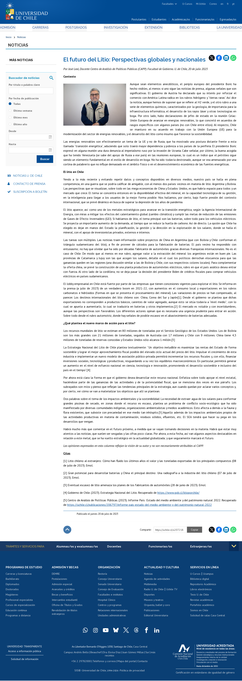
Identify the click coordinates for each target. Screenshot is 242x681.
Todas (15, 105)
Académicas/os (181, 20)
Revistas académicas (201, 602)
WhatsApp (233, 59)
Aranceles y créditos (63, 591)
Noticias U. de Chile (28, 177)
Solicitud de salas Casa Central (207, 617)
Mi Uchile (201, 3)
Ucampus (208, 576)
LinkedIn (226, 59)
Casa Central (140, 648)
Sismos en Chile (199, 612)
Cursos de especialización (20, 607)
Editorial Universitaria (156, 617)
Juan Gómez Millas (132, 653)
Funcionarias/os (204, 20)
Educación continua (16, 612)
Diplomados (12, 586)
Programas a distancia (18, 617)
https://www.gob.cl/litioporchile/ (178, 494)
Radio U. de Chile (154, 591)
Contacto (140, 661)
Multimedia (150, 586)
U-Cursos (187, 3)
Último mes (18, 119)
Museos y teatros (153, 602)
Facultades (168, 3)
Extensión (151, 29)
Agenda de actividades (157, 581)
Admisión (14, 29)
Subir (67, 532)
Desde (12, 132)
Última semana (20, 112)
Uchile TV (171, 591)
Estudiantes (159, 20)
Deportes (149, 597)
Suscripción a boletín (30, 193)
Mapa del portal (124, 661)
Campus (70, 653)
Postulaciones (59, 581)
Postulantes (139, 20)
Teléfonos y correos (104, 661)
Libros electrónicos (201, 591)
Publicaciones (151, 612)
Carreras (44, 29)
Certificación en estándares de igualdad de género (209, 674)
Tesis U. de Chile (199, 597)
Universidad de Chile (95, 670)
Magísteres (12, 597)
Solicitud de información (24, 661)
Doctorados (12, 591)
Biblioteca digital (199, 581)
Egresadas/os (228, 20)
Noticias (21, 38)
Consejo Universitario (110, 581)
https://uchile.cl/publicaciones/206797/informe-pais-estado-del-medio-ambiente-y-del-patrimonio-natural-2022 (139, 506)
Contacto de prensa (29, 185)
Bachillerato (12, 581)
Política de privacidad (130, 670)
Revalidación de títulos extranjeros (64, 614)
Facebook (218, 59)
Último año (18, 126)
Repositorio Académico (203, 586)
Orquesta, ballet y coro (157, 607)
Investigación (115, 29)
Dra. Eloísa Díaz (111, 653)
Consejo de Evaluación (110, 591)
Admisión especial (62, 586)
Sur (145, 653)
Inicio (9, 38)
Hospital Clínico (106, 602)
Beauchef (97, 653)
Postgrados (77, 29)
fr (228, 3)
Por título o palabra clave (24, 86)
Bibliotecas (184, 29)
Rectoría (102, 576)
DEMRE (56, 576)
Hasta (12, 146)
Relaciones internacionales (113, 612)
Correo (213, 3)
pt (233, 3)
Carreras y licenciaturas (19, 576)
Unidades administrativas (112, 617)
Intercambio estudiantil (65, 602)
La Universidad (222, 29)
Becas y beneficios (62, 597)
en (222, 3)
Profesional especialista (19, 602)
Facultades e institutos (110, 597)
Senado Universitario (110, 586)
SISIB (80, 670)
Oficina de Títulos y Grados (67, 607)
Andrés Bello (83, 653)
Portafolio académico (202, 607)
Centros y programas (110, 607)
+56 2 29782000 (83, 661)
